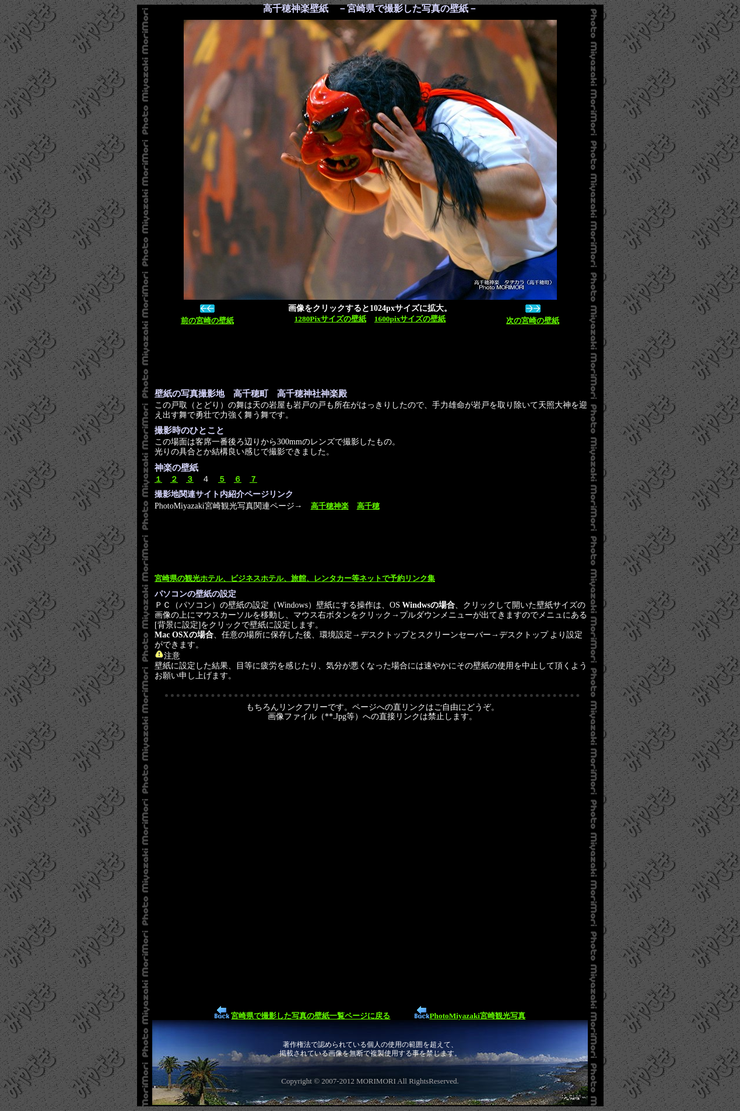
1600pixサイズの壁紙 (410, 318)
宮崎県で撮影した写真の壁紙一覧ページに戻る (310, 1015)
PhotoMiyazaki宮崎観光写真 (477, 1015)
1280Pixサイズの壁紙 (330, 318)
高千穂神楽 (330, 506)
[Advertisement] (367, 357)
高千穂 (368, 506)
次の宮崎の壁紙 (532, 320)
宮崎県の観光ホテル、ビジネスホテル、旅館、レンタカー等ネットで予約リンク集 (295, 578)
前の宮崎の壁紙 (207, 320)
